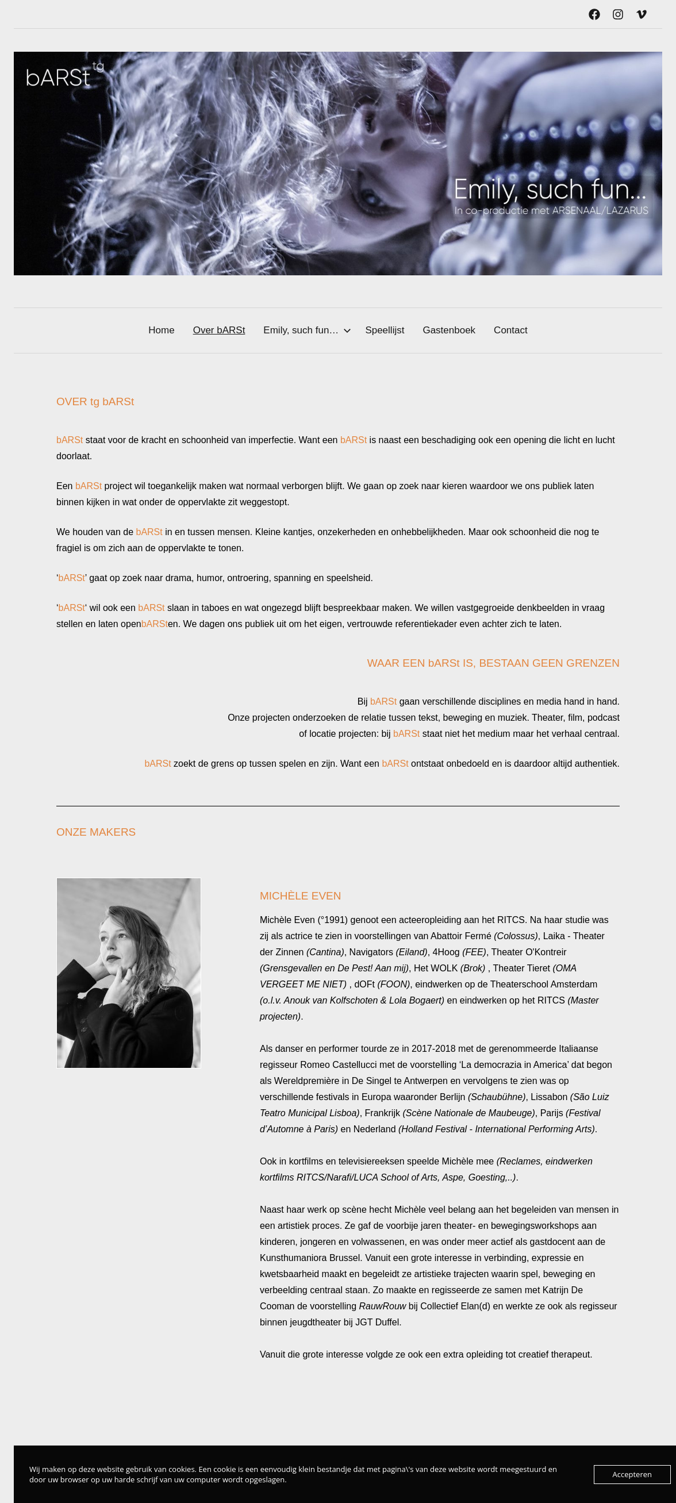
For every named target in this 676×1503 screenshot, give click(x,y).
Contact (511, 330)
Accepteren (632, 1474)
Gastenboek (448, 330)
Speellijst (384, 330)
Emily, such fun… (307, 330)
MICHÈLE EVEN (300, 896)
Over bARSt (219, 330)
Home (161, 330)
